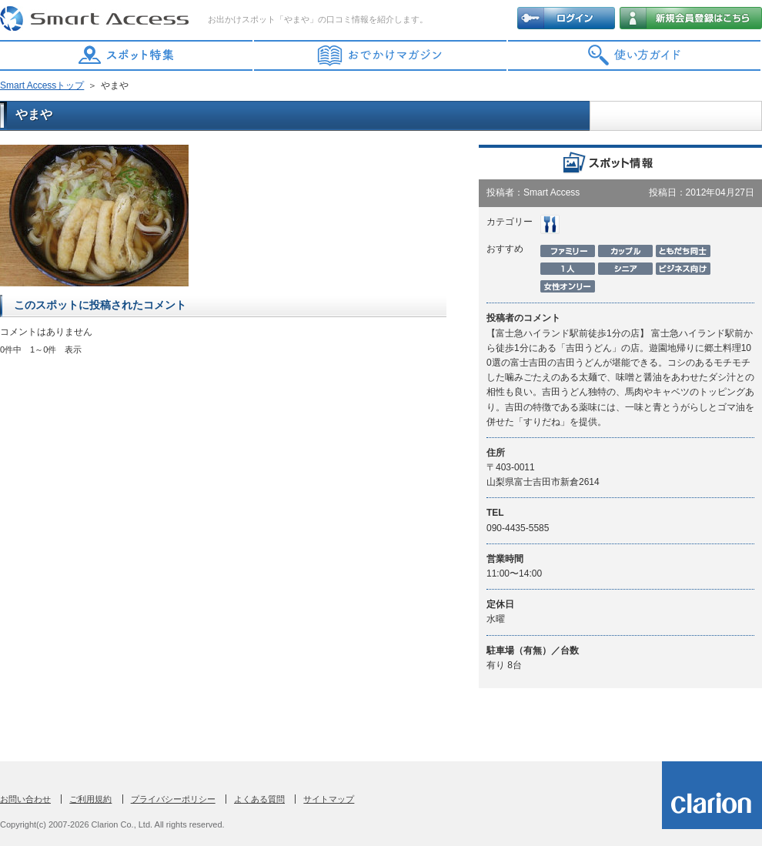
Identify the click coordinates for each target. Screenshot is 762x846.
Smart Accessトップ (42, 85)
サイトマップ (328, 799)
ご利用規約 (90, 799)
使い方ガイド (635, 55)
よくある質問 (259, 799)
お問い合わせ (25, 799)
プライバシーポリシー (173, 799)
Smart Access (96, 19)
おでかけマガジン (381, 55)
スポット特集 (127, 55)
